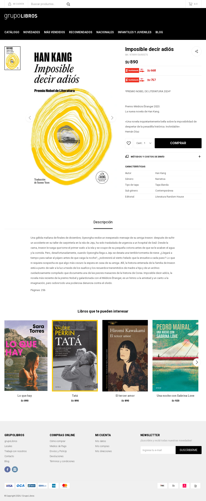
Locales (8, 446)
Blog (159, 32)
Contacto (9, 456)
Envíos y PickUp (58, 451)
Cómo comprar (57, 441)
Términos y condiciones (62, 461)
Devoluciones (57, 456)
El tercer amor (125, 395)
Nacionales (105, 32)
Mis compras (102, 446)
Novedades (31, 32)
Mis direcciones (103, 451)
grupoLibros (10, 441)
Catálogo (11, 32)
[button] (112, 118)
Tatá (75, 395)
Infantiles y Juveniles (134, 32)
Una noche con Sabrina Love (175, 395)
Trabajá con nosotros (15, 451)
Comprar (178, 143)
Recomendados (80, 32)
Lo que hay (25, 395)
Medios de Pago (58, 446)
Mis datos (100, 441)
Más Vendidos (54, 32)
